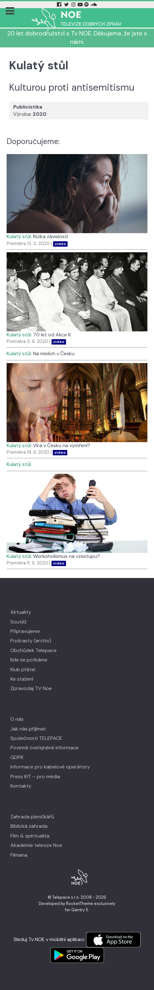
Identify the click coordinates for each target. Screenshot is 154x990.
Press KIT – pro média (35, 776)
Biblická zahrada (28, 826)
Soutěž (18, 621)
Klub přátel (22, 669)
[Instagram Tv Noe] (74, 4)
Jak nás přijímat (28, 728)
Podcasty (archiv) (30, 640)
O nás (17, 719)
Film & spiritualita (29, 835)
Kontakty (20, 786)
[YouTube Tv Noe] (80, 4)
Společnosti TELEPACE (36, 738)
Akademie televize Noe (36, 845)
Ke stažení (21, 679)
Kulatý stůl (19, 236)
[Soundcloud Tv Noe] (93, 4)
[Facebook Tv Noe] (60, 4)
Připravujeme (25, 631)
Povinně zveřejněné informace (44, 747)
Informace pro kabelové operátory (50, 766)
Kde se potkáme (28, 659)
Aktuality (20, 612)
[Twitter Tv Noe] (67, 4)
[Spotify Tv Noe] (87, 4)
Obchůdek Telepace (33, 650)
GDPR (16, 757)
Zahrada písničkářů (32, 816)
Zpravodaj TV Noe (31, 688)
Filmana (18, 855)
